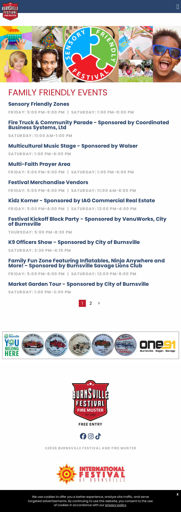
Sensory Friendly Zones (38, 104)
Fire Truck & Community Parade (88, 125)
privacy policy (115, 505)
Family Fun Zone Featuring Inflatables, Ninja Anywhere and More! (86, 263)
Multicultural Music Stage (73, 146)
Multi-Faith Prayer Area (39, 164)
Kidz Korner (81, 200)
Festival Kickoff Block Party (87, 221)
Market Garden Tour (78, 284)
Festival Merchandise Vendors (48, 182)
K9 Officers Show (74, 242)
